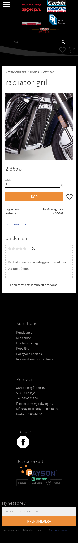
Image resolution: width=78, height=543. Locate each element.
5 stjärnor (24, 249)
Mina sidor (23, 338)
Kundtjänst (24, 332)
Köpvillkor (23, 348)
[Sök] (63, 42)
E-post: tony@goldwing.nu (34, 403)
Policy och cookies (29, 354)
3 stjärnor (17, 249)
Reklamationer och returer (34, 359)
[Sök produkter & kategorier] (36, 42)
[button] (3, 4)
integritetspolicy (59, 530)
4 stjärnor (21, 249)
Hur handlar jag (27, 343)
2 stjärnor (13, 249)
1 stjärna (9, 249)
